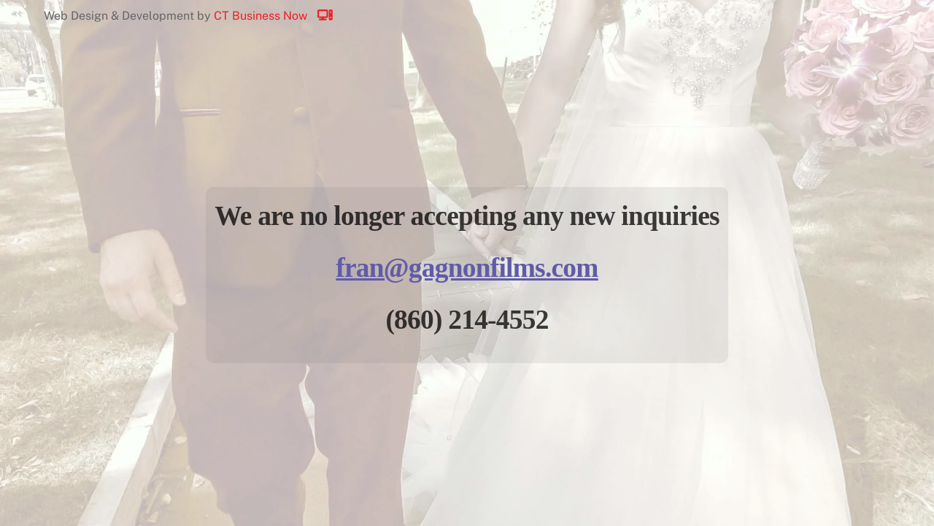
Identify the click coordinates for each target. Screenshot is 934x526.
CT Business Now (280, 16)
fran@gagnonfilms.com (467, 268)
